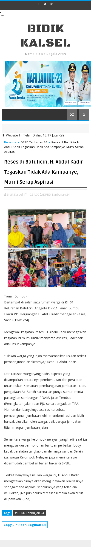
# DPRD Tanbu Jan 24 (29, 513)
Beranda (10, 142)
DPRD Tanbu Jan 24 (34, 142)
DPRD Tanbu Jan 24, (56, 194)
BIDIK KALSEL (45, 35)
